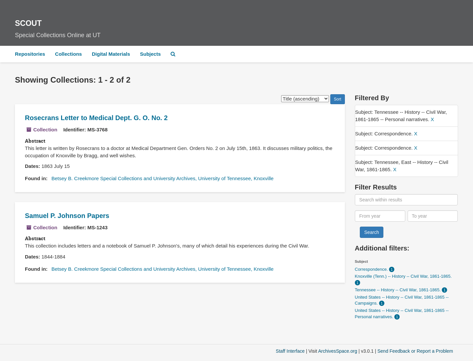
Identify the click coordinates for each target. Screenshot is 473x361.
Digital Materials (111, 54)
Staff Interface (290, 351)
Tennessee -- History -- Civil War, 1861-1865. (398, 289)
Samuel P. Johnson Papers (67, 215)
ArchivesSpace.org (337, 351)
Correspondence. (372, 269)
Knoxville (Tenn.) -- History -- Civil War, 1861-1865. (403, 276)
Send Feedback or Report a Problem (415, 351)
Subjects (150, 54)
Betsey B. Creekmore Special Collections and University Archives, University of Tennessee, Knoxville (162, 178)
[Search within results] (406, 199)
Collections (68, 54)
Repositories (30, 54)
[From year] (380, 216)
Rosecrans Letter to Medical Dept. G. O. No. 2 (96, 117)
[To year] (433, 216)
